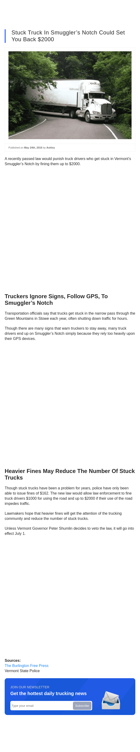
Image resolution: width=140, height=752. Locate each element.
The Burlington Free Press (27, 666)
